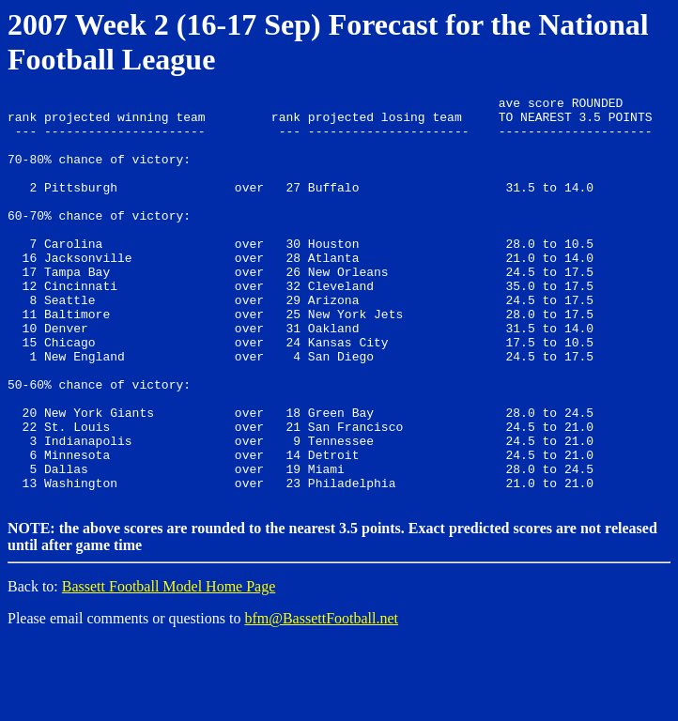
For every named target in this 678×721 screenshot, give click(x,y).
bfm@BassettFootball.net (321, 697)
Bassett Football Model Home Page (169, 665)
